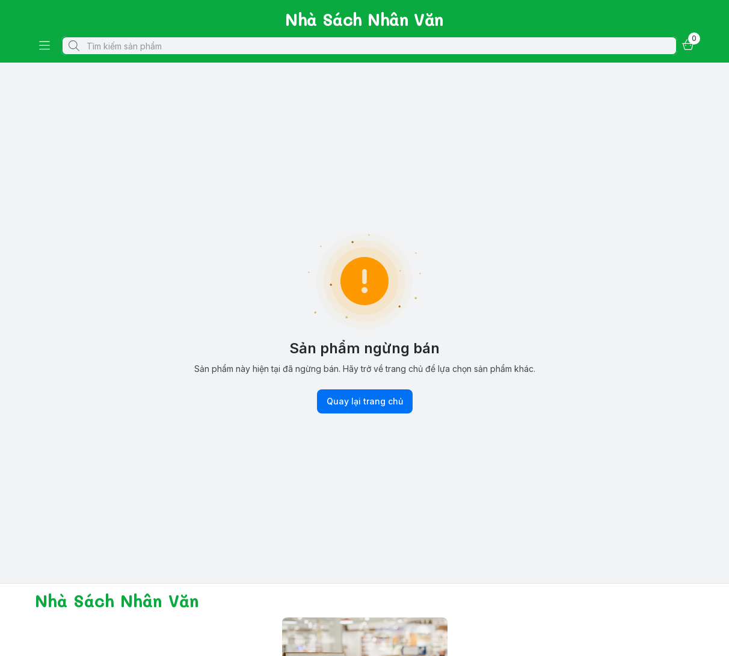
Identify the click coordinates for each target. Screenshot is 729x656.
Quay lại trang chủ (365, 401)
